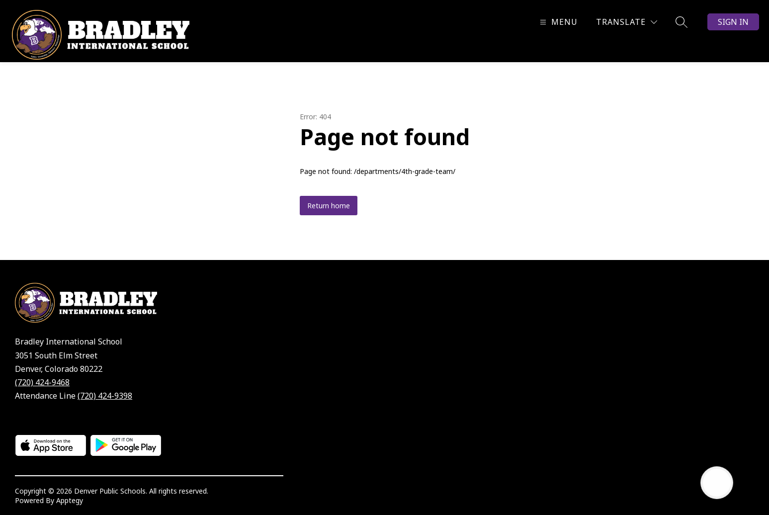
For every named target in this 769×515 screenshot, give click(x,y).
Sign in (733, 21)
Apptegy (69, 500)
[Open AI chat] (717, 483)
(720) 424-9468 (42, 382)
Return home (328, 205)
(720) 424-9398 (105, 395)
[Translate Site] (627, 22)
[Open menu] (557, 22)
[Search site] (681, 22)
